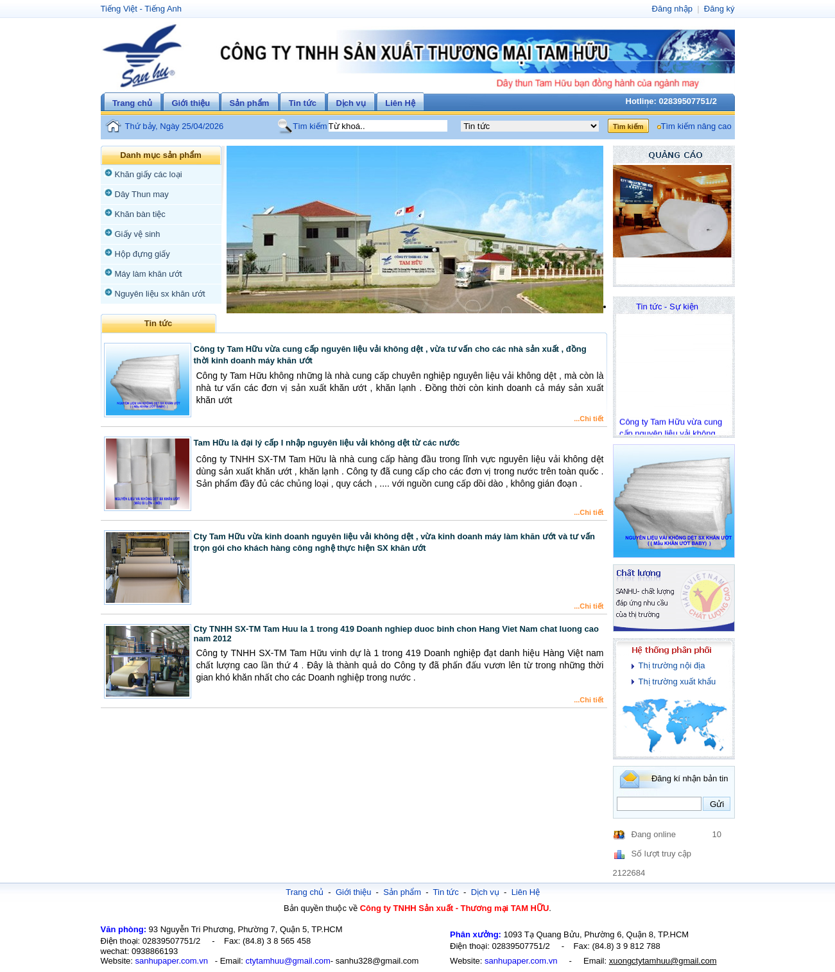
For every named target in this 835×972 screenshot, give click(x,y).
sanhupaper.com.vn (171, 961)
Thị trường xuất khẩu (677, 681)
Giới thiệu (190, 103)
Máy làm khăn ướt (148, 274)
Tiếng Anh (163, 8)
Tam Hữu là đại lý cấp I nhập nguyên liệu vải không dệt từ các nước (327, 442)
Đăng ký (719, 8)
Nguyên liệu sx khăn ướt (160, 294)
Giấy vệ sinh (137, 234)
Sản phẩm (250, 103)
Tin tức (302, 103)
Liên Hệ (400, 103)
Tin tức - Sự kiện (667, 306)
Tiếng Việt (119, 8)
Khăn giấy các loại (148, 174)
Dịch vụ (350, 103)
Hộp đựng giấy (142, 254)
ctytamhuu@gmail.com (287, 961)
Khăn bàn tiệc (140, 214)
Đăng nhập (672, 8)
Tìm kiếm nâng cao (696, 126)
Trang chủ (132, 103)
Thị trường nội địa (672, 665)
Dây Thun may (142, 194)
